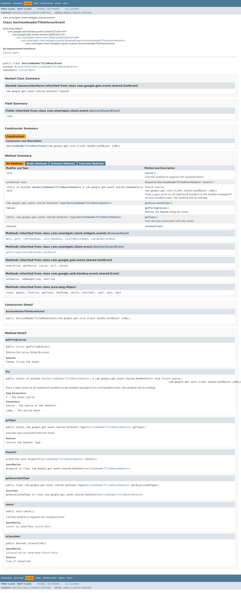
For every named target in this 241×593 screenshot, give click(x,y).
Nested (17, 13)
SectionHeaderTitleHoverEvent (26, 146)
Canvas (10, 208)
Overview (6, 3)
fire (148, 187)
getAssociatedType (157, 203)
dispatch (150, 182)
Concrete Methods (91, 163)
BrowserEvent (23, 66)
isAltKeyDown (32, 238)
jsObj (9, 116)
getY (17, 238)
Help (65, 3)
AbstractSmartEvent (104, 110)
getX (9, 238)
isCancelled (153, 226)
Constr (35, 13)
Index (58, 3)
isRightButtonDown (103, 238)
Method (46, 13)
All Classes (72, 9)
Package (17, 3)
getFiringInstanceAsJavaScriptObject (31, 252)
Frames (41, 9)
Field (26, 13)
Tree (35, 3)
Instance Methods (63, 163)
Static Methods (37, 163)
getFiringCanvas (156, 208)
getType (150, 217)
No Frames (53, 9)
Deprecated (46, 3)
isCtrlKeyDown (52, 238)
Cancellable (11, 52)
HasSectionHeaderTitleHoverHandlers (56, 187)
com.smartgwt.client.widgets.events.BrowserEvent (51, 40)
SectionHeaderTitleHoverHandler (103, 40)
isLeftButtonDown (76, 238)
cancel (149, 173)
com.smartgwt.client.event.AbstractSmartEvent (45, 37)
